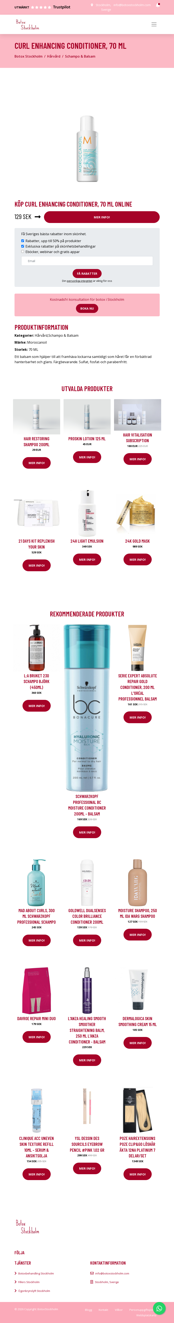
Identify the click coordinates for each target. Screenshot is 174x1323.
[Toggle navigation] (154, 24)
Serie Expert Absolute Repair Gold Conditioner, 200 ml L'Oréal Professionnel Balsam (137, 687)
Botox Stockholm (29, 56)
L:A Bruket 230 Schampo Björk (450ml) (36, 681)
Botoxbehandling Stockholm (36, 1273)
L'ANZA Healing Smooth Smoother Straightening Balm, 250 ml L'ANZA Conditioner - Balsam (87, 1030)
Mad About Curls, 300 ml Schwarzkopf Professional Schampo (36, 916)
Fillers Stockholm (29, 1282)
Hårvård (53, 56)
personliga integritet (79, 281)
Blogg (88, 1310)
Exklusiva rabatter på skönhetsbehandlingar (60, 246)
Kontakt (103, 1310)
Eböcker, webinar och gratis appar (52, 251)
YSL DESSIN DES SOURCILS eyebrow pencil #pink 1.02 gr (87, 1144)
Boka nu (87, 308)
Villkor (119, 1310)
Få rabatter (87, 274)
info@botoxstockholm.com (132, 5)
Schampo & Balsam (80, 56)
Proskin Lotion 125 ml (87, 438)
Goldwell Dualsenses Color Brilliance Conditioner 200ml (87, 916)
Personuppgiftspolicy (142, 1310)
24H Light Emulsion (87, 540)
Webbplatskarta (146, 1315)
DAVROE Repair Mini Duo (36, 1018)
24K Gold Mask (137, 540)
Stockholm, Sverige (107, 1282)
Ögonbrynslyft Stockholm (34, 1291)
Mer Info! (102, 217)
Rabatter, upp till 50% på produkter (53, 241)
